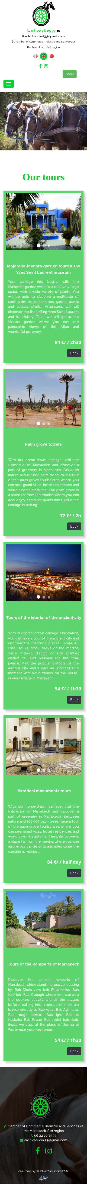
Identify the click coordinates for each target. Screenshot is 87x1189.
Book (70, 74)
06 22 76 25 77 (45, 1135)
